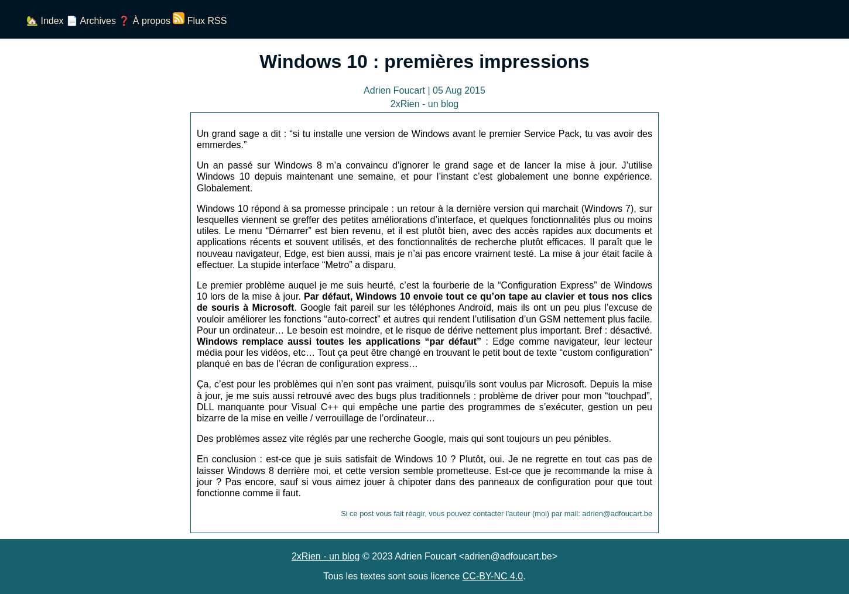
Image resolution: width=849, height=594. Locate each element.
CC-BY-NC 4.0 (493, 576)
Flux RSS (200, 21)
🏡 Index (45, 21)
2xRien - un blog (326, 556)
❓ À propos (144, 21)
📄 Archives (91, 21)
